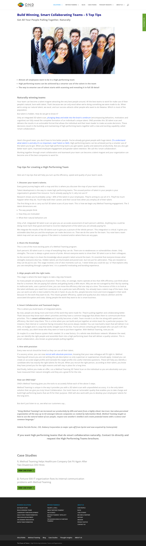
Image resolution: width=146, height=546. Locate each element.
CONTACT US (81, 524)
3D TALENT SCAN (22, 508)
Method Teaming (71, 5)
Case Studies (92, 5)
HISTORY (80, 517)
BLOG (79, 510)
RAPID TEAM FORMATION (25, 522)
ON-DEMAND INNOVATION (25, 520)
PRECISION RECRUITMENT (25, 517)
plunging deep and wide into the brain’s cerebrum (69, 117)
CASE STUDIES (82, 512)
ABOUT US (119, 5)
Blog (83, 5)
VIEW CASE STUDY (25, 470)
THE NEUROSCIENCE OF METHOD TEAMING (57, 520)
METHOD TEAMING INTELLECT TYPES (56, 516)
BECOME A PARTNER (84, 515)
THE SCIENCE (51, 512)
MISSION (80, 520)
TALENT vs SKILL (52, 508)
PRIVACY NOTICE (83, 522)
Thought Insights (105, 5)
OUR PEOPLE (81, 508)
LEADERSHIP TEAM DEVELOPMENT (27, 512)
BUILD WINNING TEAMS (24, 510)
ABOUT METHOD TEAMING (55, 510)
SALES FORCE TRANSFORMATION (27, 515)
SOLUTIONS (57, 5)
